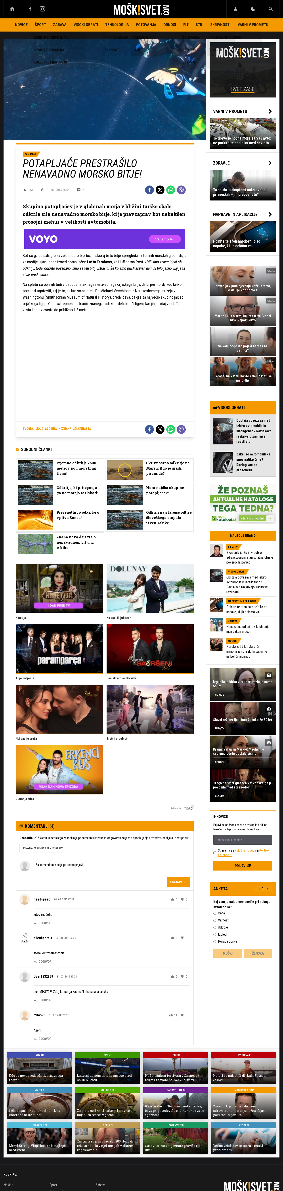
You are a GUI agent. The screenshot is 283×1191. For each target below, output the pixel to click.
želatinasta (82, 429)
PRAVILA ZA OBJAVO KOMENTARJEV (43, 848)
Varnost (223, 920)
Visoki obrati (86, 24)
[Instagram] (42, 9)
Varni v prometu (253, 24)
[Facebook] (30, 9)
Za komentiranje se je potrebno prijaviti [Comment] (112, 867)
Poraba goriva (227, 941)
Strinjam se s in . (243, 853)
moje (39, 429)
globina (51, 429)
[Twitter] (160, 189)
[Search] (270, 9)
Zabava (60, 24)
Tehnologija (117, 24)
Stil (199, 24)
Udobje (223, 927)
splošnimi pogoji (245, 850)
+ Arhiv (264, 889)
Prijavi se (178, 882)
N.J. (31, 190)
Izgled (222, 934)
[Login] (235, 9)
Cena (221, 913)
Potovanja (146, 24)
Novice (21, 24)
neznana (65, 429)
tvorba (28, 429)
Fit (186, 24)
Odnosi (169, 24)
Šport (40, 24)
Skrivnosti (220, 24)
